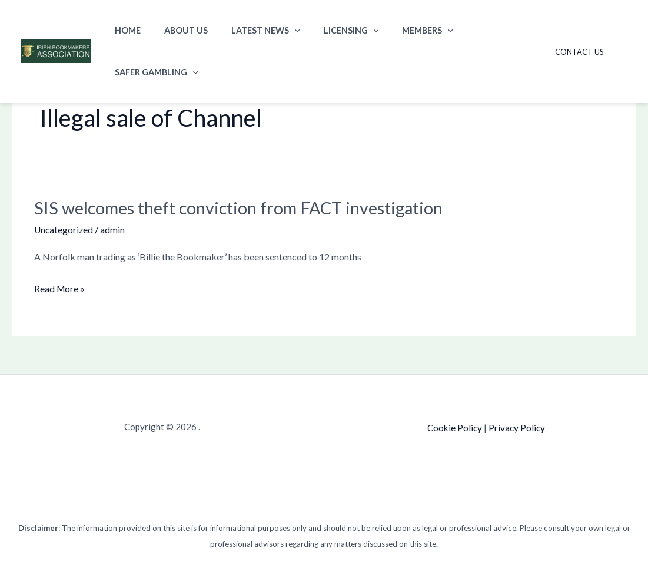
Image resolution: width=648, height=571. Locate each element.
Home (124, 30)
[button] (278, 30)
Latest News (249, 30)
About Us (176, 30)
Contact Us (583, 30)
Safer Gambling (482, 30)
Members (398, 30)
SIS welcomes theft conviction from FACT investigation (247, 207)
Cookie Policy (454, 427)
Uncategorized (64, 229)
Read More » (60, 289)
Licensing (327, 30)
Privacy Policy (517, 427)
